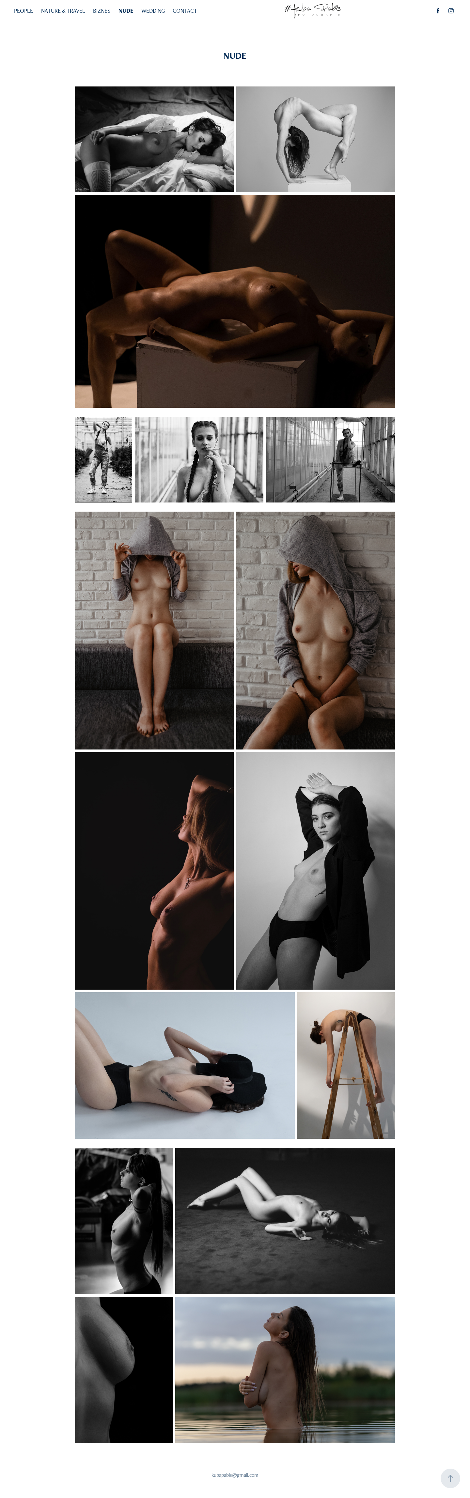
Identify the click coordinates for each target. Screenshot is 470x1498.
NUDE (125, 10)
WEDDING (153, 10)
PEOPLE (23, 10)
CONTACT (185, 10)
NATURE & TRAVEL (63, 10)
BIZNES (101, 10)
